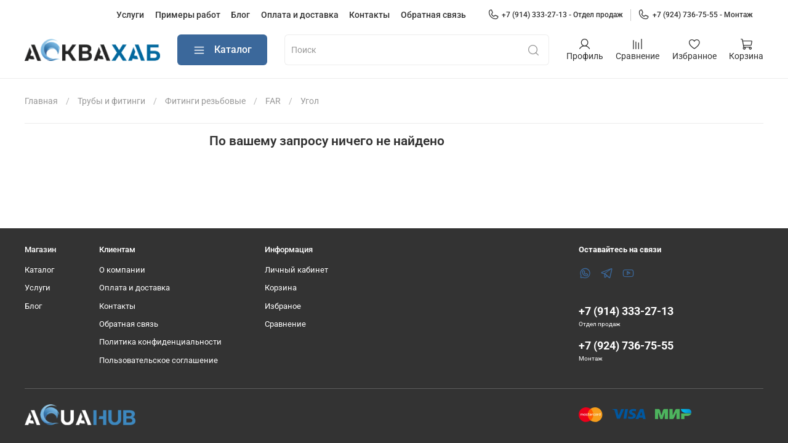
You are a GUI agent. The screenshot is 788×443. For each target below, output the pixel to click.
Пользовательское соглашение (158, 360)
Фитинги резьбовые (205, 101)
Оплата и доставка (300, 15)
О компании (122, 269)
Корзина (281, 287)
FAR (273, 101)
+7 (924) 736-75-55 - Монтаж (695, 14)
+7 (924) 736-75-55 (626, 345)
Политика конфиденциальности (160, 341)
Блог (240, 15)
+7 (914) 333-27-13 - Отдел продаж (556, 14)
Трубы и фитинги (111, 101)
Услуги (130, 15)
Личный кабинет (296, 269)
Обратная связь (433, 15)
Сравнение (285, 324)
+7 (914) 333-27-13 (626, 311)
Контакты (369, 15)
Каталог (222, 50)
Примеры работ (187, 15)
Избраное (283, 306)
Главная (41, 101)
